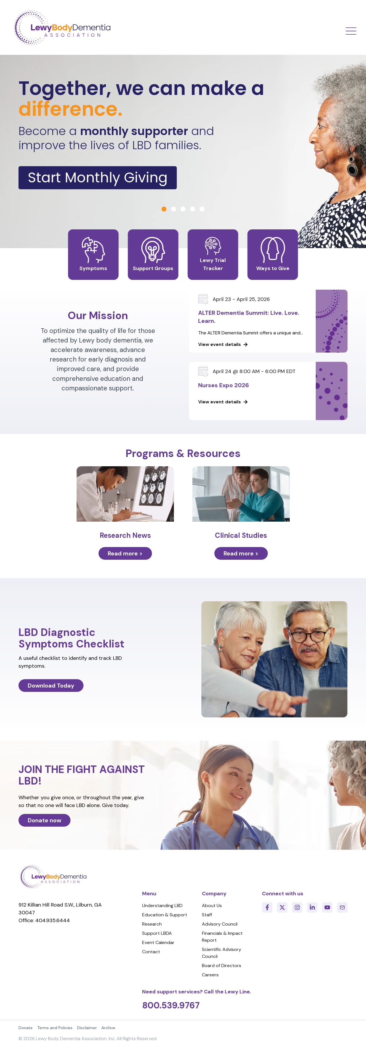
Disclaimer (87, 1027)
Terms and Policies (55, 1027)
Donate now (44, 820)
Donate (25, 1027)
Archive (108, 1027)
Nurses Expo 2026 (223, 385)
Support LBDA (157, 933)
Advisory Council (219, 924)
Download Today (51, 685)
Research (152, 924)
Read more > (125, 553)
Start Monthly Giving (98, 177)
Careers (210, 975)
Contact (151, 952)
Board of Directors (221, 966)
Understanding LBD (162, 906)
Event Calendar (158, 942)
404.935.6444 (52, 920)
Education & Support (164, 915)
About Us (212, 906)
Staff (207, 915)
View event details (219, 344)
